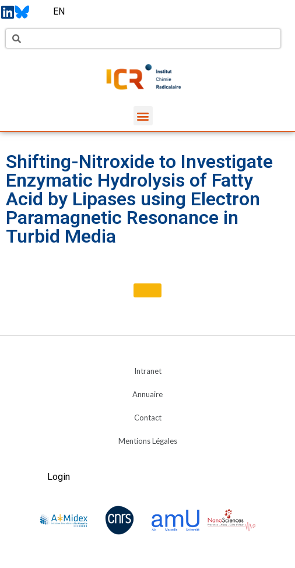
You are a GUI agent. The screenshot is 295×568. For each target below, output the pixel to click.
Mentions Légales (147, 441)
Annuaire (147, 394)
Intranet (147, 371)
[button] (143, 115)
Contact (147, 417)
